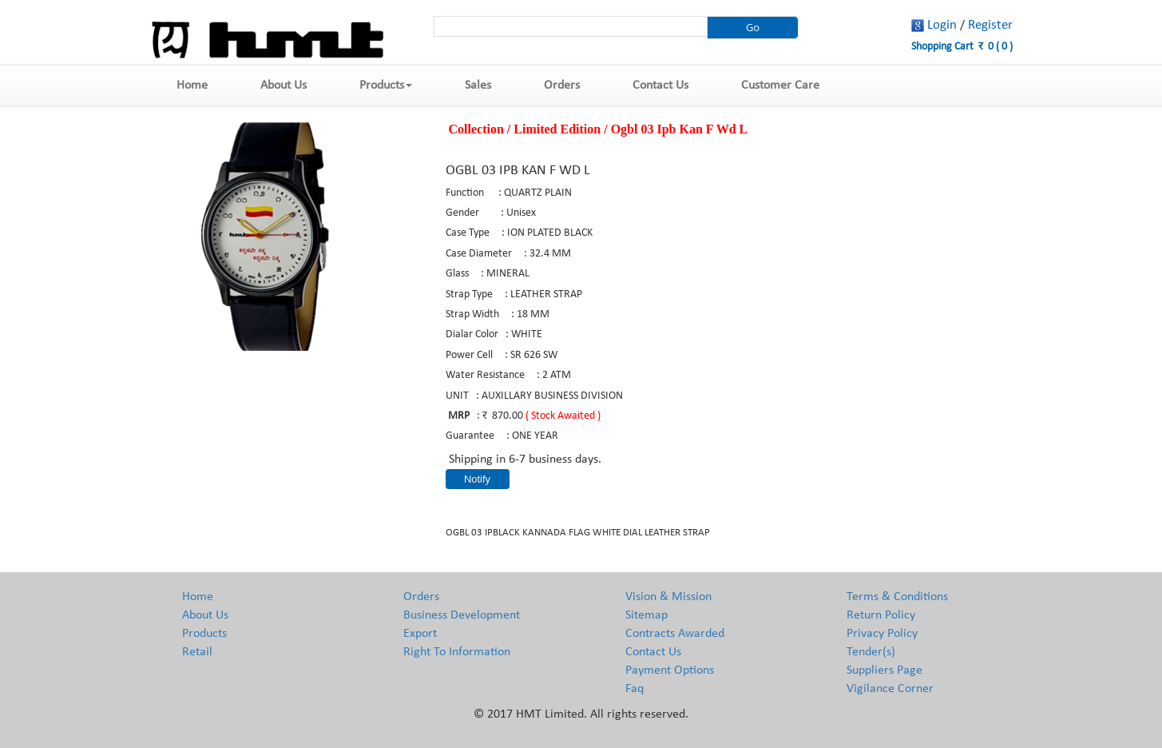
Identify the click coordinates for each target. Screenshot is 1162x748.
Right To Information (456, 652)
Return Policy (881, 615)
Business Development (461, 615)
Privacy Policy (882, 633)
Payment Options (669, 670)
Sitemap (646, 615)
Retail (197, 652)
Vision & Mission (668, 597)
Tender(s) (871, 652)
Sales (478, 85)
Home (192, 85)
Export (420, 633)
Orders (562, 85)
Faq (634, 688)
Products (385, 85)
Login (942, 25)
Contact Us (660, 85)
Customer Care (780, 85)
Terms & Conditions (897, 597)
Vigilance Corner (890, 688)
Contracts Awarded (674, 633)
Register (990, 25)
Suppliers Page (884, 670)
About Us (283, 85)
